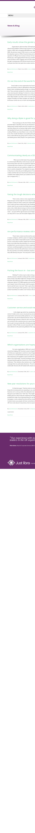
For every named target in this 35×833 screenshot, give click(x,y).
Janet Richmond (13, 69)
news (29, 69)
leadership (31, 106)
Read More (10, 72)
